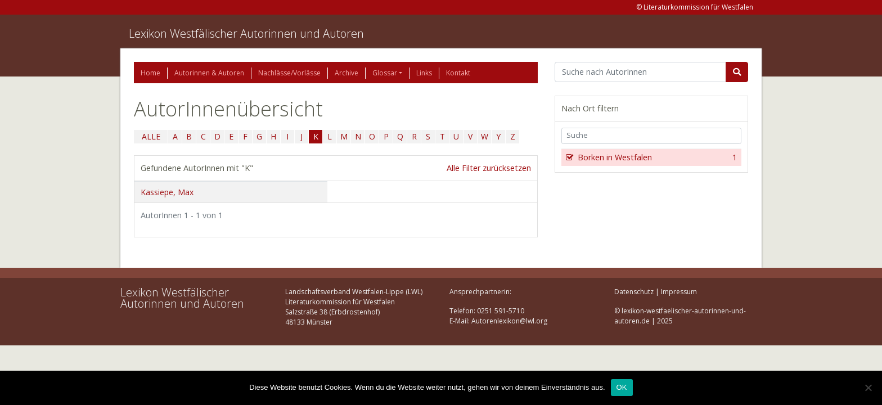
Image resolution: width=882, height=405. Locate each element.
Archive (346, 73)
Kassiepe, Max (167, 192)
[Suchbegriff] (640, 72)
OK (621, 387)
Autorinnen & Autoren (209, 73)
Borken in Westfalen (656, 157)
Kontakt (458, 73)
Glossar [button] (384, 73)
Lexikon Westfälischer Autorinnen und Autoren (246, 33)
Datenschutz (634, 291)
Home (150, 73)
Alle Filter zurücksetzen (489, 168)
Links (424, 73)
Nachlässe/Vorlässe (289, 73)
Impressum (679, 291)
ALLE (151, 136)
